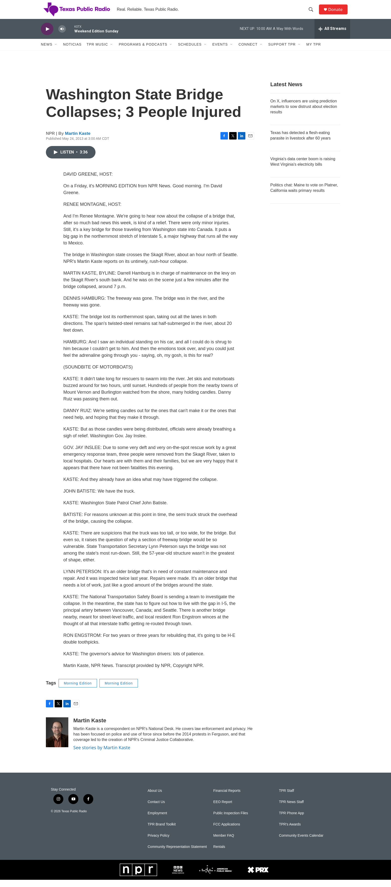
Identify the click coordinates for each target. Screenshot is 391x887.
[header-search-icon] (312, 13)
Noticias (72, 52)
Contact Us (156, 809)
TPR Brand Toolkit (162, 831)
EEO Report (222, 809)
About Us (155, 798)
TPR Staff (286, 798)
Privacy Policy (158, 843)
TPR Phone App (291, 820)
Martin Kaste (78, 141)
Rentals (219, 854)
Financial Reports (226, 798)
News (46, 52)
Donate (337, 13)
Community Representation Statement (177, 854)
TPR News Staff (291, 809)
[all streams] (332, 36)
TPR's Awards (290, 831)
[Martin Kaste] (57, 740)
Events (220, 52)
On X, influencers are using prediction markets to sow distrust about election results (303, 113)
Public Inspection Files (230, 820)
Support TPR (282, 52)
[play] (47, 36)
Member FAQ (223, 843)
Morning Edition (78, 690)
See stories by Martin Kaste (101, 755)
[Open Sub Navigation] (56, 52)
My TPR (313, 52)
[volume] (62, 36)
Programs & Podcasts (143, 52)
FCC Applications (226, 831)
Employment (157, 820)
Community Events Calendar (301, 843)
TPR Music (97, 52)
